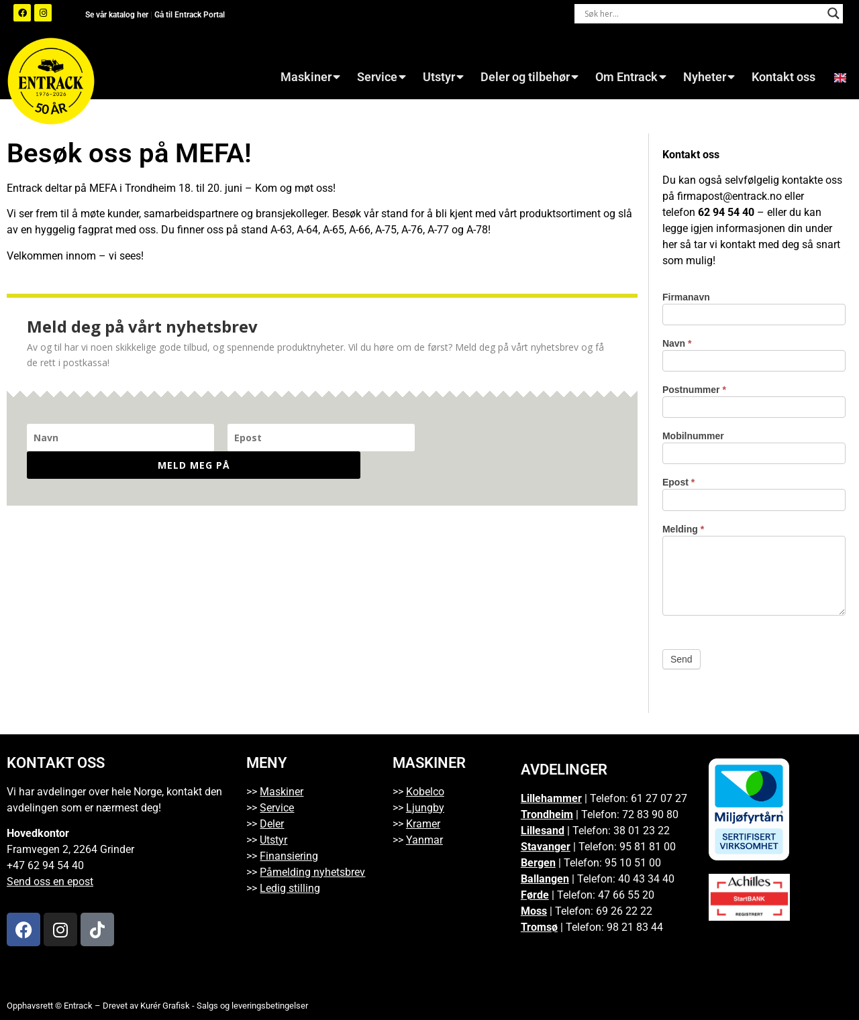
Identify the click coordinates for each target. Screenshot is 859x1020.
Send (681, 659)
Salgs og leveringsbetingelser (252, 1006)
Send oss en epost (50, 881)
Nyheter (709, 77)
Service (381, 77)
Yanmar (424, 840)
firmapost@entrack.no (729, 196)
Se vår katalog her (117, 14)
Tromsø (539, 927)
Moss (534, 911)
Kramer (423, 823)
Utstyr (443, 77)
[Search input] (703, 13)
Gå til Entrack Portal (189, 14)
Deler (272, 823)
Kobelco (425, 791)
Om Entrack (630, 77)
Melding (683, 529)
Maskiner (310, 77)
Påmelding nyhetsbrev (312, 872)
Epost (678, 482)
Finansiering (289, 856)
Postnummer (694, 390)
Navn (677, 344)
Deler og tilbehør (529, 77)
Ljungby (425, 807)
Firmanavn (686, 297)
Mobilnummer (693, 436)
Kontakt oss (783, 77)
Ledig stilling (290, 888)
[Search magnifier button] (833, 13)
